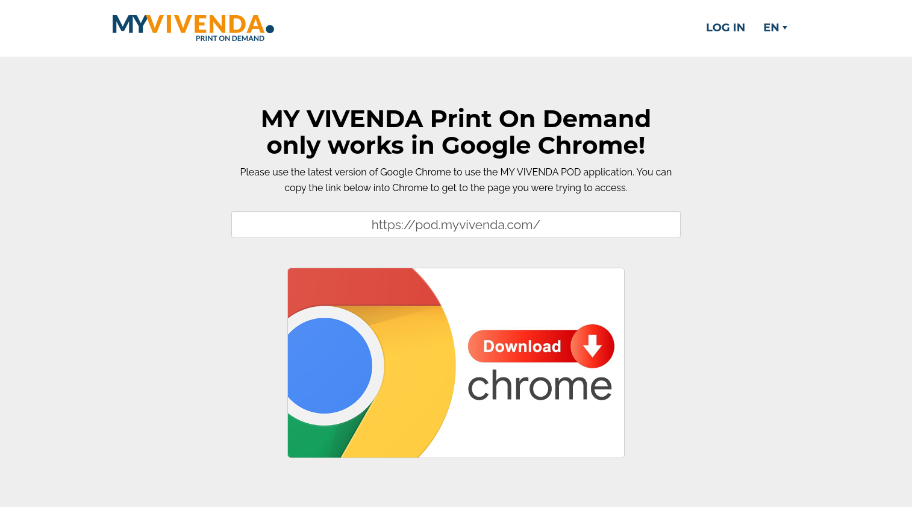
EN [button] (775, 27)
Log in (725, 27)
